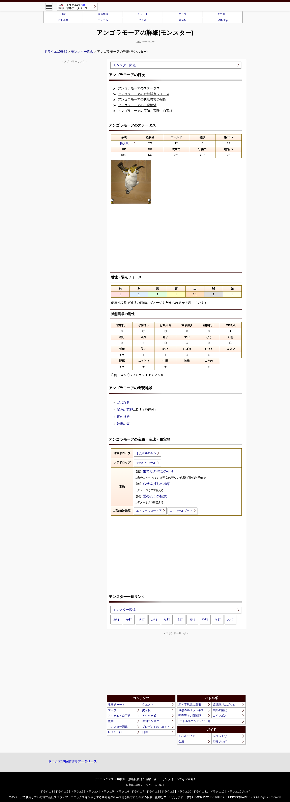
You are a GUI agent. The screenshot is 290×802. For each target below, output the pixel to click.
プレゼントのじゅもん (156, 726)
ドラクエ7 (137, 791)
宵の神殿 (123, 416)
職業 (111, 721)
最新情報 (103, 14)
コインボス (220, 715)
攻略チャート (116, 704)
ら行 (217, 619)
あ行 (116, 619)
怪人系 (124, 143)
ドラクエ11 (200, 791)
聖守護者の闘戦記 (189, 715)
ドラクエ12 (217, 791)
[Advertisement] (176, 241)
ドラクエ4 (92, 791)
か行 (129, 619)
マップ (182, 14)
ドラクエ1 (46, 791)
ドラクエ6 (122, 791)
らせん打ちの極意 (156, 484)
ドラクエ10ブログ (238, 791)
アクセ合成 (149, 715)
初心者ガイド (186, 736)
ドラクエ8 (152, 791)
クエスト (222, 14)
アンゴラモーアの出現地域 (137, 105)
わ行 (230, 619)
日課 (63, 14)
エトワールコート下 (149, 510)
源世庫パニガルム (224, 704)
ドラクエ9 (168, 791)
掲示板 (182, 20)
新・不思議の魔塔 (189, 704)
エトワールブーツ (181, 510)
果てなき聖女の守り (158, 471)
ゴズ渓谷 (123, 402)
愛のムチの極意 (155, 496)
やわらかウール (146, 462)
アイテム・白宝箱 (119, 715)
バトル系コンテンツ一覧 (194, 721)
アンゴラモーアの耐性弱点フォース (143, 94)
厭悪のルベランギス (191, 710)
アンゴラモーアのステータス (139, 88)
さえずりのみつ (146, 453)
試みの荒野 (125, 409)
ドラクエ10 (184, 791)
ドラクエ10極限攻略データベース (72, 761)
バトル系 (63, 20)
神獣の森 (123, 424)
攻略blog (223, 20)
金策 (181, 741)
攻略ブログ (220, 741)
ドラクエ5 (107, 791)
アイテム (103, 20)
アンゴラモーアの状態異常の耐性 (142, 99)
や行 (205, 619)
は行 (179, 619)
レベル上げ (115, 732)
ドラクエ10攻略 (55, 51)
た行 (154, 619)
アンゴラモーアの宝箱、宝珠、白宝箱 (145, 110)
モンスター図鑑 (82, 51)
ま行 (192, 619)
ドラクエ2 (61, 791)
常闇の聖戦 (220, 710)
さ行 (141, 619)
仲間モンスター (152, 721)
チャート (143, 14)
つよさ (143, 20)
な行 (167, 619)
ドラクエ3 (77, 791)
